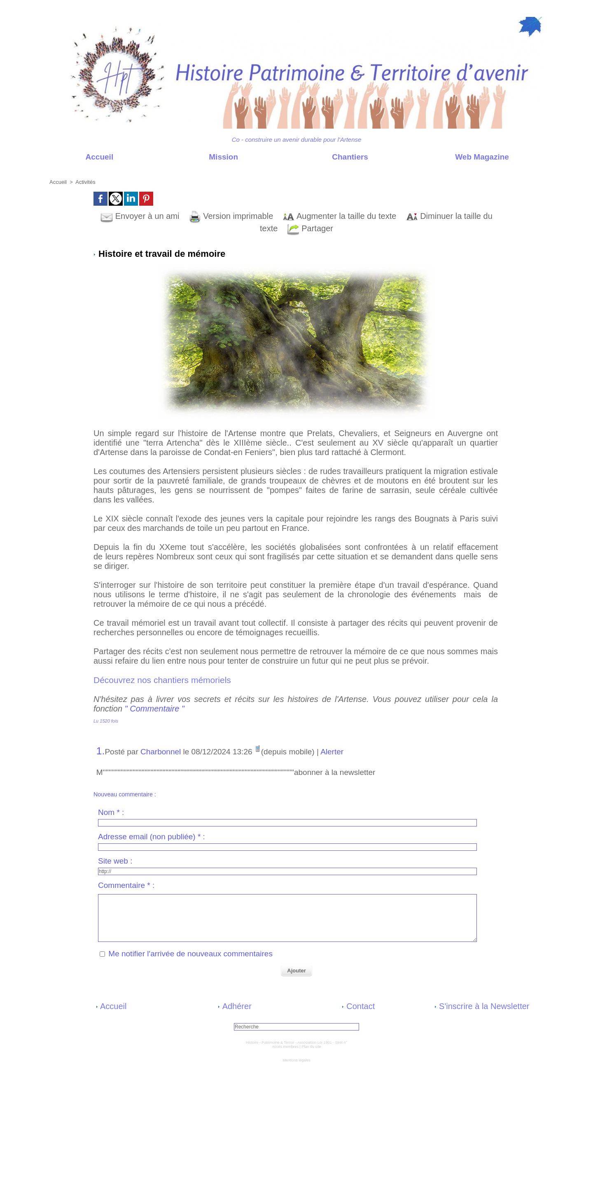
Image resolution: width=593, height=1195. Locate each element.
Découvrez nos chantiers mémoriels (163, 680)
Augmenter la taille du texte (339, 216)
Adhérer (235, 1006)
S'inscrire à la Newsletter (482, 1006)
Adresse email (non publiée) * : (151, 836)
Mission (206, 157)
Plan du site (311, 1047)
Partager (310, 228)
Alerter (331, 751)
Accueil (82, 157)
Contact (358, 1006)
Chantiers (333, 157)
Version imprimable (231, 216)
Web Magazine (465, 157)
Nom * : (111, 812)
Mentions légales (296, 1060)
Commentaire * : (126, 885)
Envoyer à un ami (139, 216)
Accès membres (285, 1047)
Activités (85, 182)
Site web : (115, 861)
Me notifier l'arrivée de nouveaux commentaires (190, 953)
